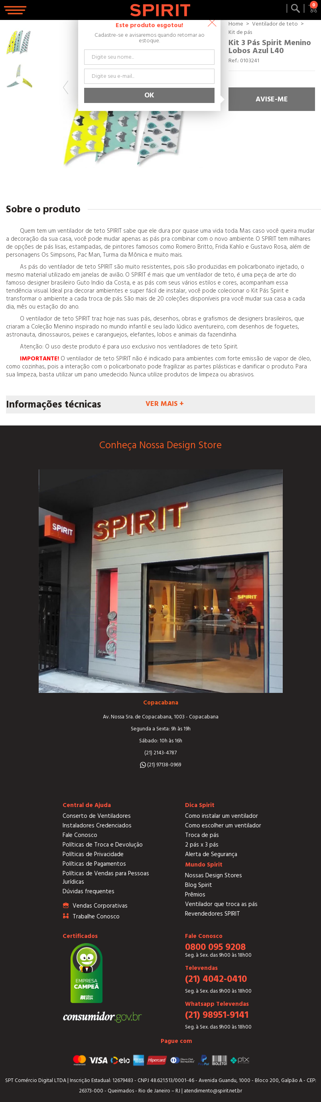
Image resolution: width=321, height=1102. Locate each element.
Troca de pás (202, 835)
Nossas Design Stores (213, 875)
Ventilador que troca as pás (221, 904)
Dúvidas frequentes (88, 891)
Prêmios (195, 894)
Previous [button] (65, 87)
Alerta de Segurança (211, 854)
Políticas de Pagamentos (94, 864)
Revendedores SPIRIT (212, 914)
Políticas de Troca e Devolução (103, 845)
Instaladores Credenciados (97, 825)
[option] (19, 41)
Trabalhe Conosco (96, 916)
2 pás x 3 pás (202, 845)
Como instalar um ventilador (221, 816)
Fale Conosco (80, 835)
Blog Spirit (198, 885)
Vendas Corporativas (100, 906)
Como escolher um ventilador (223, 825)
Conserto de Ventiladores (97, 816)
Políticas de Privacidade (93, 854)
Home (235, 24)
